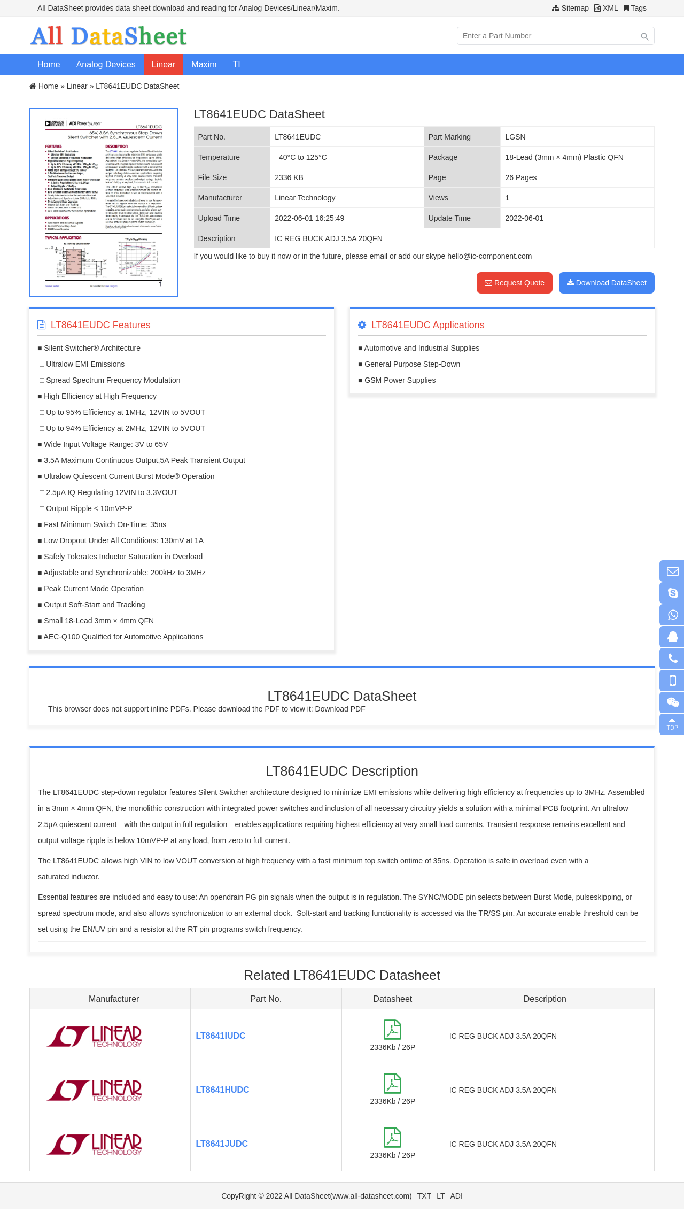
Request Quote (515, 283)
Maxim (203, 64)
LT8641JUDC (222, 1143)
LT (441, 1196)
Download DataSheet (607, 283)
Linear (163, 64)
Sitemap (575, 8)
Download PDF (340, 709)
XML (610, 8)
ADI (456, 1196)
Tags (639, 8)
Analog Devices (106, 64)
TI (236, 64)
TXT (424, 1196)
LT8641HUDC (223, 1089)
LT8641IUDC (221, 1035)
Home (48, 64)
